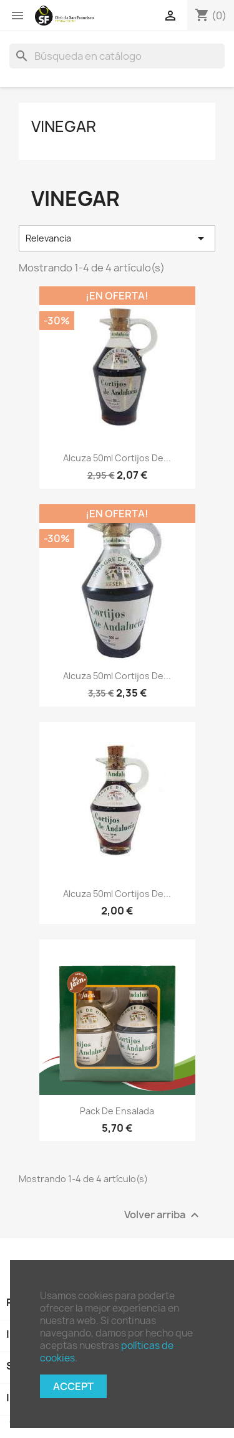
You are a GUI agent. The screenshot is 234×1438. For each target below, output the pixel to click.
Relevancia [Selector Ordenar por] (117, 238)
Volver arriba (163, 1215)
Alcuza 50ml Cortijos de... (117, 458)
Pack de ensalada (117, 1111)
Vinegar (63, 126)
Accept (73, 1386)
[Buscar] (117, 56)
